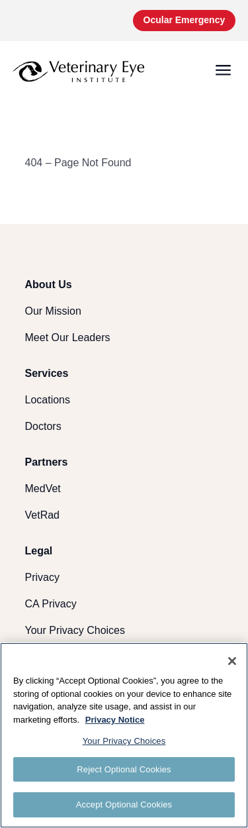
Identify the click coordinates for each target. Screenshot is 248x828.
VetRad (42, 515)
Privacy (42, 577)
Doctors (43, 426)
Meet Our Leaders (67, 337)
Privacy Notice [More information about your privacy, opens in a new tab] (115, 720)
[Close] (232, 661)
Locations (48, 399)
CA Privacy (51, 603)
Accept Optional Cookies (124, 804)
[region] (124, 735)
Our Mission (53, 311)
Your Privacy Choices (75, 630)
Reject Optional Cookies (124, 769)
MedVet (43, 488)
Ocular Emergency (185, 20)
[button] (223, 71)
